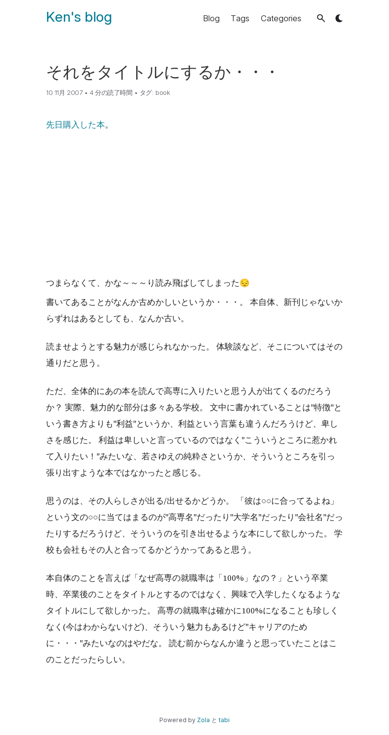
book (162, 92)
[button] (321, 18)
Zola (203, 720)
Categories (281, 18)
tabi (224, 720)
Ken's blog (79, 16)
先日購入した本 (75, 124)
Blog (211, 18)
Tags (240, 18)
